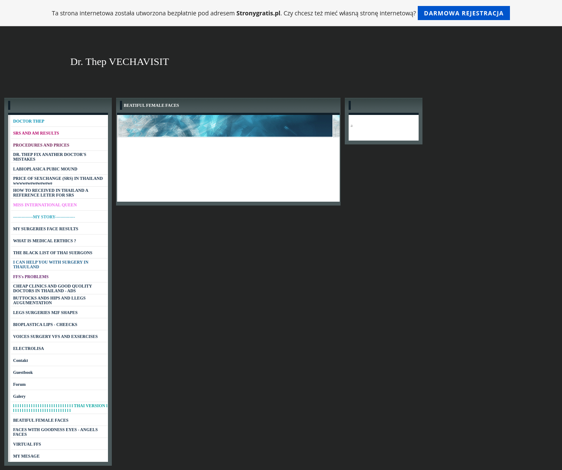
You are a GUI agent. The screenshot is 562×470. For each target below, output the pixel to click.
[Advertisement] (228, 269)
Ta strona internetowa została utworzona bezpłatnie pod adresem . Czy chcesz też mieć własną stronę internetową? (281, 13)
